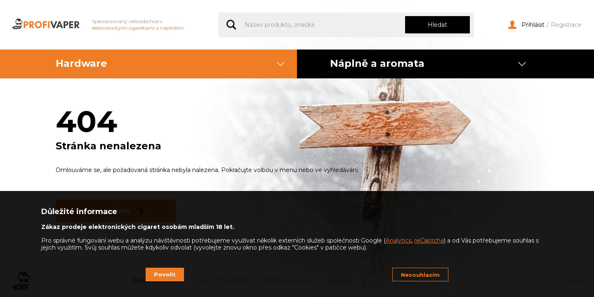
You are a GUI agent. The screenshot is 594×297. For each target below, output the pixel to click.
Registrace (566, 24)
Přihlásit (526, 24)
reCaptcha (429, 240)
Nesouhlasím (420, 274)
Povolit (165, 274)
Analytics (398, 240)
